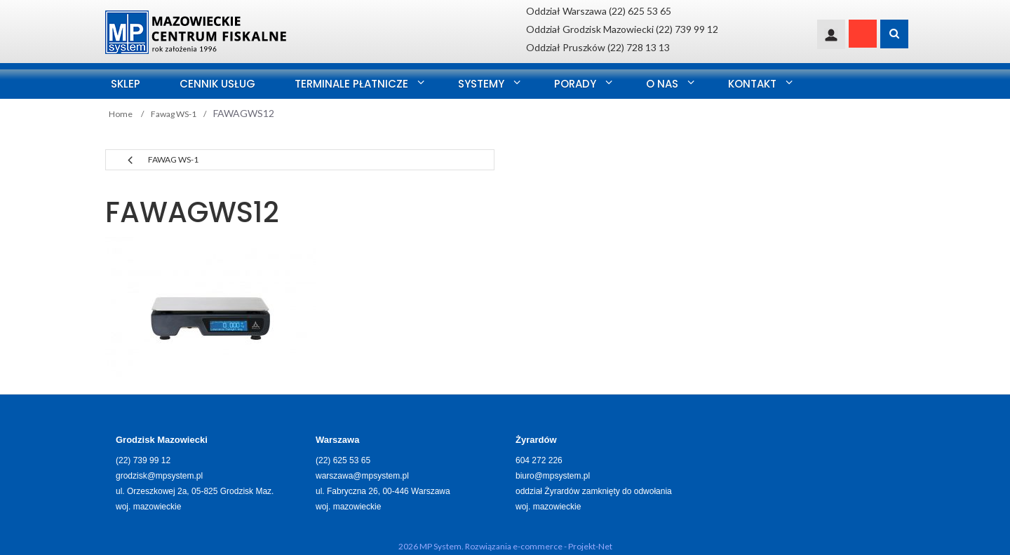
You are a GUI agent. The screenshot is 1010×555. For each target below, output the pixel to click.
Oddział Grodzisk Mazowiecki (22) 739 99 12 (622, 29)
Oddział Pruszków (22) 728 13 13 (598, 47)
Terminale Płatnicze (351, 83)
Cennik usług (217, 83)
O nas (662, 83)
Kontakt (752, 83)
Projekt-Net (590, 546)
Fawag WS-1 (173, 159)
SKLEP (125, 83)
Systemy (481, 83)
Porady (575, 83)
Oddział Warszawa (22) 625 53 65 (598, 11)
